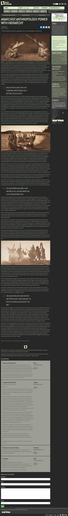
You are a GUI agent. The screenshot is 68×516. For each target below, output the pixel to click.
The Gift (54, 32)
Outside (27, 11)
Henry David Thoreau (61, 32)
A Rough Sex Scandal (57, 55)
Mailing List (51, 515)
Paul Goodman (55, 31)
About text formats (44, 497)
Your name (3, 477)
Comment (3, 487)
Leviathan (58, 28)
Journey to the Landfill (57, 60)
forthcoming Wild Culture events (58, 107)
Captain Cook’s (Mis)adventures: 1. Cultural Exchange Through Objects (59, 42)
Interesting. (5, 459)
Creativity (6, 11)
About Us (37, 8)
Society (21, 8)
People (55, 515)
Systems (42, 11)
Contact (46, 515)
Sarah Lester (4, 26)
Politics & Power (42, 15)
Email (2, 482)
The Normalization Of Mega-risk (58, 93)
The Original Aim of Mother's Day (59, 76)
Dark (54, 4)
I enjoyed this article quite (9, 382)
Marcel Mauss (61, 31)
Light (57, 4)
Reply (35, 368)
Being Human (14, 11)
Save (2, 506)
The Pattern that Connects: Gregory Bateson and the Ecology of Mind (59, 62)
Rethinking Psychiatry (57, 59)
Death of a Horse (56, 44)
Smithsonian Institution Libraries (29, 354)
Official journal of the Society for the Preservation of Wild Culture (14, 509)
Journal (6, 8)
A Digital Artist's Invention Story (59, 40)
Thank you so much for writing (10, 448)
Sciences (35, 11)
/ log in (27, 8)
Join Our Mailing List (55, 8)
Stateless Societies (60, 29)
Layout (2, 500)
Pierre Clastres (55, 26)
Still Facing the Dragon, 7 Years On (59, 77)
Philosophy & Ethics (26, 15)
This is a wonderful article (9, 363)
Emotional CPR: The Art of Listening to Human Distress (59, 48)
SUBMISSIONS (45, 8)
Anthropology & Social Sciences (9, 15)
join (25, 8)
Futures (20, 11)
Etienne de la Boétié (56, 27)
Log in (58, 515)
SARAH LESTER (3, 350)
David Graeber (62, 26)
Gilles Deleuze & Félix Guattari (58, 33)
